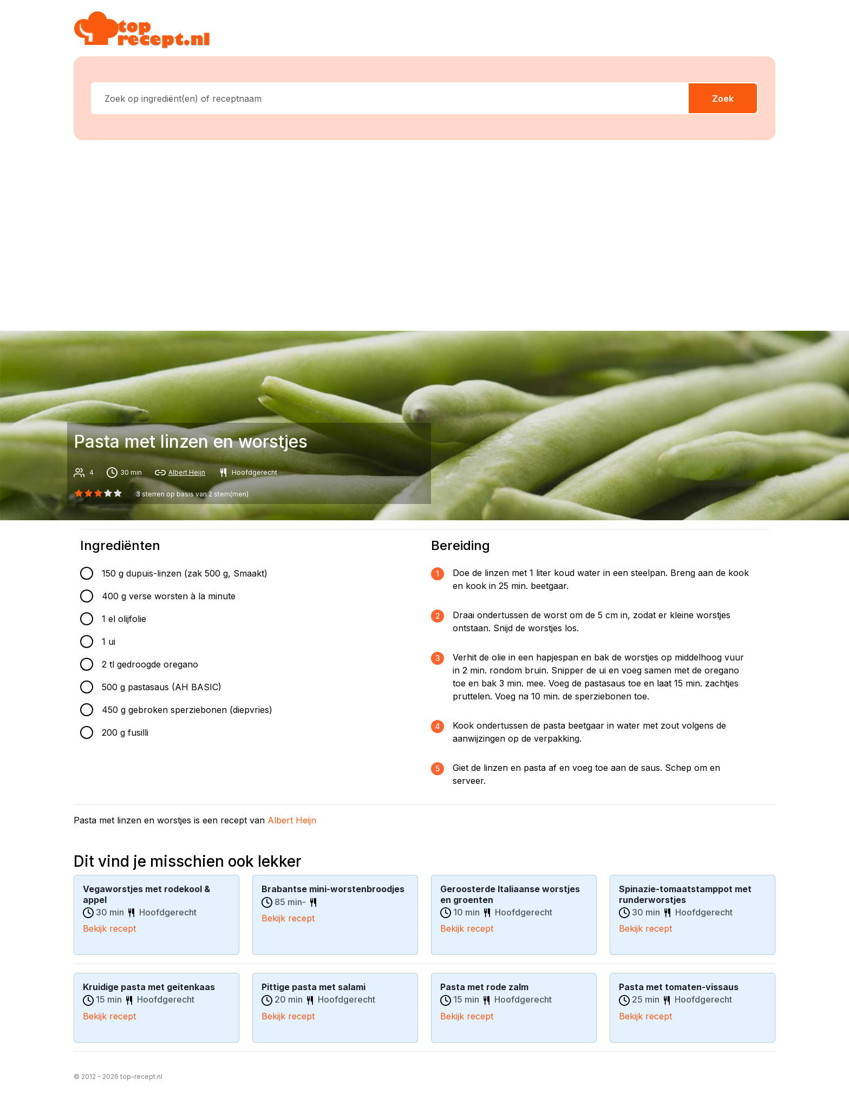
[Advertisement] (424, 233)
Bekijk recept (109, 928)
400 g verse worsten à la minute (169, 596)
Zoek (723, 98)
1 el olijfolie (124, 618)
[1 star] (88, 493)
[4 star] (118, 493)
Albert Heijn (186, 472)
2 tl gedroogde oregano (150, 664)
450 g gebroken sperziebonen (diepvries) (187, 709)
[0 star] (78, 493)
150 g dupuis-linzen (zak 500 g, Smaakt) (184, 573)
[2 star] (98, 493)
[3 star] (108, 493)
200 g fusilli (125, 732)
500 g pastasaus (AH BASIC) (161, 687)
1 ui (108, 641)
